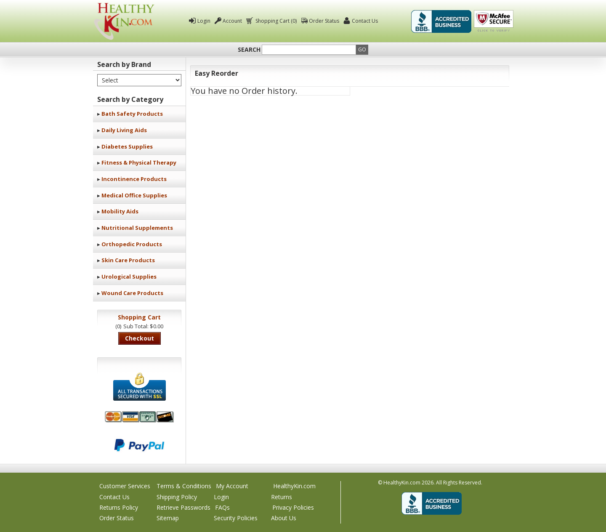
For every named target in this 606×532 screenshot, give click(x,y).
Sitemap (168, 518)
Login (203, 20)
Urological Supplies (129, 276)
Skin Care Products (128, 260)
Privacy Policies (293, 507)
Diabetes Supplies (127, 146)
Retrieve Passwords (183, 507)
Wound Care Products (132, 293)
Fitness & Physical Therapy (138, 162)
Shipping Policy (177, 497)
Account (232, 20)
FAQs (222, 507)
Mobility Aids (119, 211)
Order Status (324, 20)
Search (249, 50)
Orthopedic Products (131, 244)
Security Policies (236, 518)
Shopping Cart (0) (275, 20)
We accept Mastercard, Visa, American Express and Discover (139, 417)
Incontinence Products (134, 179)
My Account (232, 486)
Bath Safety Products (132, 113)
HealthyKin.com (294, 486)
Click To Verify (493, 21)
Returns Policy (118, 507)
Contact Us (365, 20)
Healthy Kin (124, 21)
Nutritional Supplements (137, 227)
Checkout (139, 338)
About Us (283, 518)
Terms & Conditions (184, 486)
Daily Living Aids (124, 130)
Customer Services (124, 486)
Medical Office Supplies (134, 195)
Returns (281, 497)
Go (362, 49)
